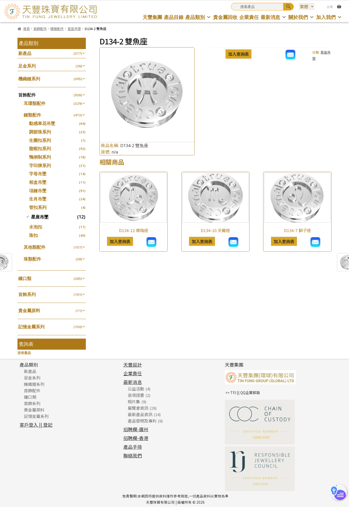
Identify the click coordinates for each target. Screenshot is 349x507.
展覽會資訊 (138, 408)
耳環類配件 (34, 103)
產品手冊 (132, 446)
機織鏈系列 (29, 79)
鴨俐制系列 (40, 157)
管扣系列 (38, 207)
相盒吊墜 (38, 182)
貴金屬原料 (29, 310)
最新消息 (274, 17)
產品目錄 (173, 17)
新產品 (24, 53)
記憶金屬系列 (31, 327)
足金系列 (27, 66)
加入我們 (329, 17)
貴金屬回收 (225, 17)
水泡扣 (35, 227)
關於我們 (301, 17)
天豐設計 (132, 364)
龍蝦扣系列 (40, 148)
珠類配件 (32, 259)
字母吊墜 (38, 174)
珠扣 (33, 235)
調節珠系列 (40, 132)
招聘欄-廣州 (135, 429)
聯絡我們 (132, 455)
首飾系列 (27, 294)
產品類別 (198, 17)
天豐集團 (152, 17)
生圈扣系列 (40, 140)
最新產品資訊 (140, 414)
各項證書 (136, 395)
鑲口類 (24, 278)
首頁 (26, 28)
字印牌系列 (40, 165)
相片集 (134, 401)
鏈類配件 (57, 28)
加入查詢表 (238, 54)
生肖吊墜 (38, 199)
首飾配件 (40, 28)
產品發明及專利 (142, 421)
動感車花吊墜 (42, 123)
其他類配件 (34, 247)
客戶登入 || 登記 (36, 424)
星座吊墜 (74, 28)
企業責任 (249, 17)
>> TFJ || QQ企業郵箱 (242, 392)
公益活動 (136, 389)
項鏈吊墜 (38, 191)
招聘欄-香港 (135, 438)
